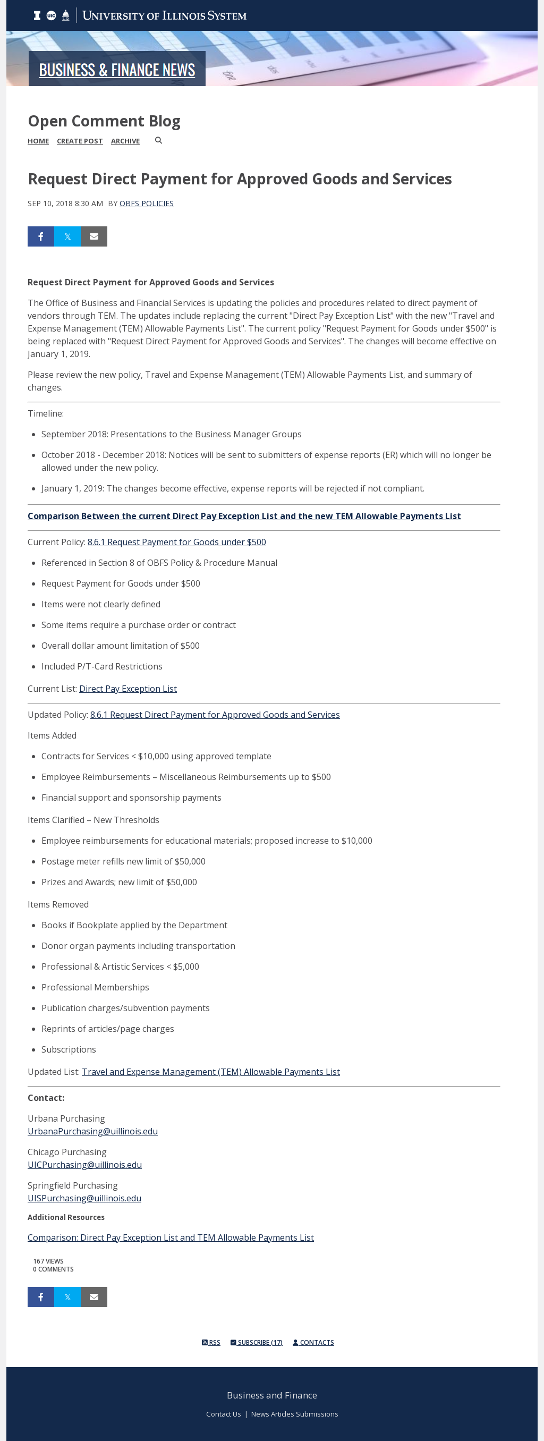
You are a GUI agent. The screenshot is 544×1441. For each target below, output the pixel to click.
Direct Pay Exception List (128, 688)
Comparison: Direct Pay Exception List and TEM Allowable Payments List (171, 1237)
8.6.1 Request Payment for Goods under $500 (177, 542)
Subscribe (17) (257, 1342)
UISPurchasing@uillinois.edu (84, 1198)
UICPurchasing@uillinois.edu (85, 1165)
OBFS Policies (147, 203)
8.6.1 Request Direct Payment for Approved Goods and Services (215, 714)
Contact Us (223, 1414)
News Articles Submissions (294, 1414)
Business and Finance (272, 1395)
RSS (211, 1342)
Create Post (80, 141)
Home (38, 141)
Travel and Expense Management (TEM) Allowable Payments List (211, 1072)
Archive (125, 141)
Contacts (313, 1342)
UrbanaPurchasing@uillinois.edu (93, 1131)
